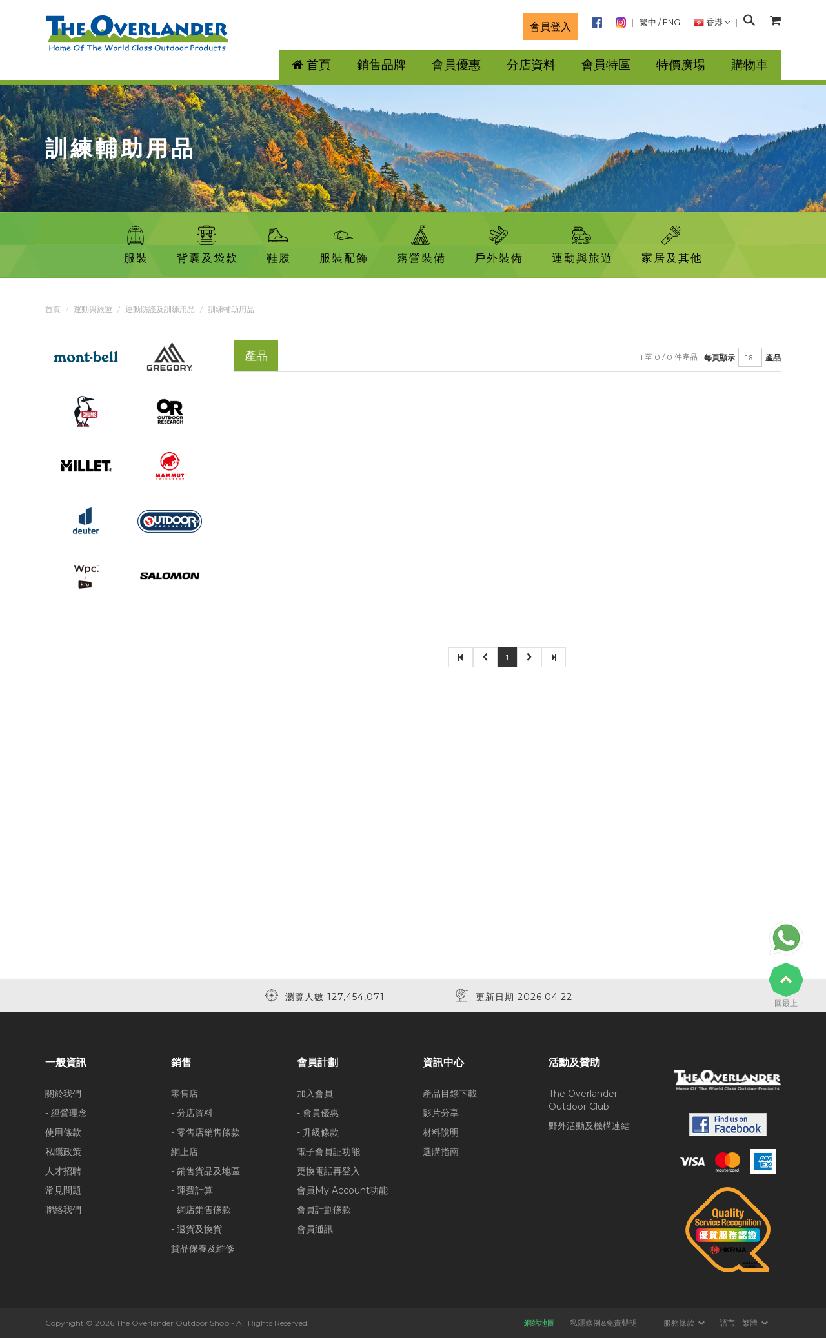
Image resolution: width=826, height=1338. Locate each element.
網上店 (184, 1151)
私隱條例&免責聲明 (603, 1323)
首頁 (53, 309)
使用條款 (63, 1132)
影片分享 (441, 1113)
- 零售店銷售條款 (205, 1132)
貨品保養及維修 (202, 1248)
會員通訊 (315, 1229)
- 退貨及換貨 (196, 1229)
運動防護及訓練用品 (160, 309)
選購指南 (441, 1151)
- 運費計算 (192, 1190)
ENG (671, 22)
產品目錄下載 (450, 1093)
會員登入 (550, 26)
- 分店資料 (192, 1113)
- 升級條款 (318, 1132)
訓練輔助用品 (231, 309)
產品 (773, 357)
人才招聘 (63, 1171)
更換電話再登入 (328, 1171)
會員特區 (605, 64)
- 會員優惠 (318, 1113)
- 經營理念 (66, 1113)
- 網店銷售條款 (201, 1209)
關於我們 (63, 1093)
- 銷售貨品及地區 (205, 1171)
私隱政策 (63, 1151)
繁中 (648, 22)
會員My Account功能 (342, 1190)
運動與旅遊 (93, 309)
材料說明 (441, 1132)
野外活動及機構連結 (589, 1126)
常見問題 (63, 1190)
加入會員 (315, 1093)
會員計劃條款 (324, 1209)
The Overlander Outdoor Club (583, 1100)
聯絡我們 (63, 1209)
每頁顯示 (719, 357)
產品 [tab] (256, 355)
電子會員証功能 (328, 1151)
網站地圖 (539, 1323)
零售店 (184, 1093)
